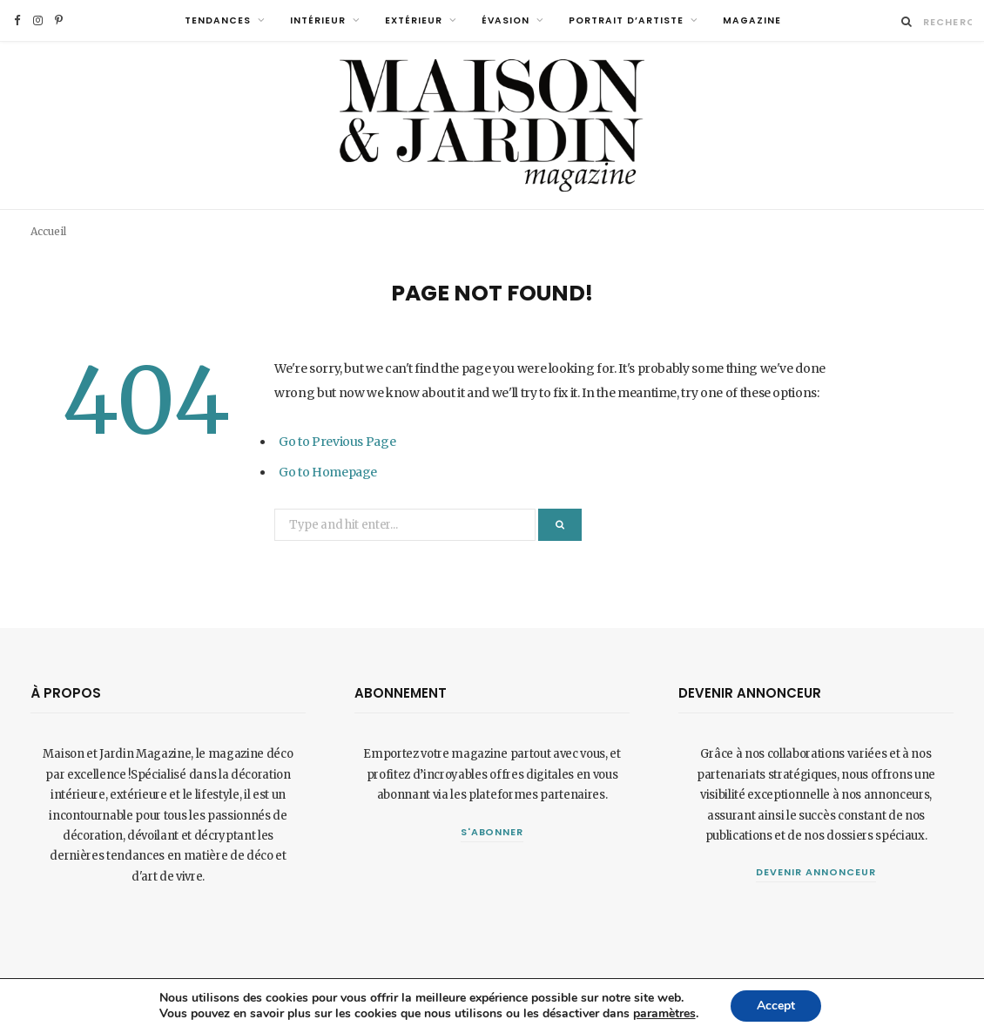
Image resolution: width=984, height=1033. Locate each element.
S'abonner (492, 832)
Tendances (218, 20)
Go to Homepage (328, 472)
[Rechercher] (907, 21)
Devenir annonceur (816, 872)
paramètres (664, 1014)
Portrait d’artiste (626, 20)
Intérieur (318, 20)
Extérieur (413, 20)
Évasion (505, 20)
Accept (776, 1005)
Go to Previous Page (337, 441)
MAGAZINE (752, 20)
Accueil (48, 231)
